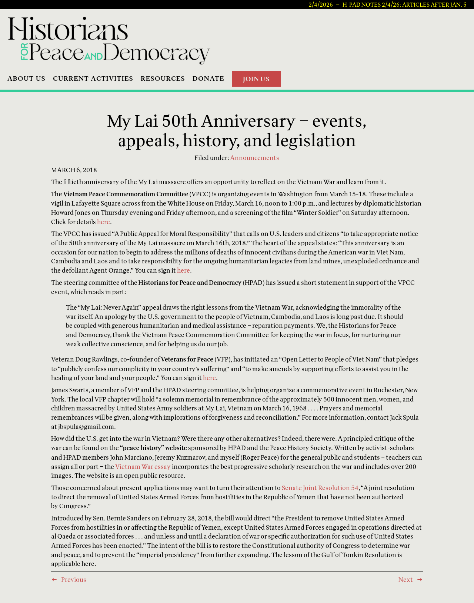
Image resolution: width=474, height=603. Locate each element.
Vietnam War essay (143, 467)
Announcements (254, 158)
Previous (73, 579)
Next (405, 579)
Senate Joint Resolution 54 (320, 488)
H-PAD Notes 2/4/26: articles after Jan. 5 (405, 4)
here (103, 222)
